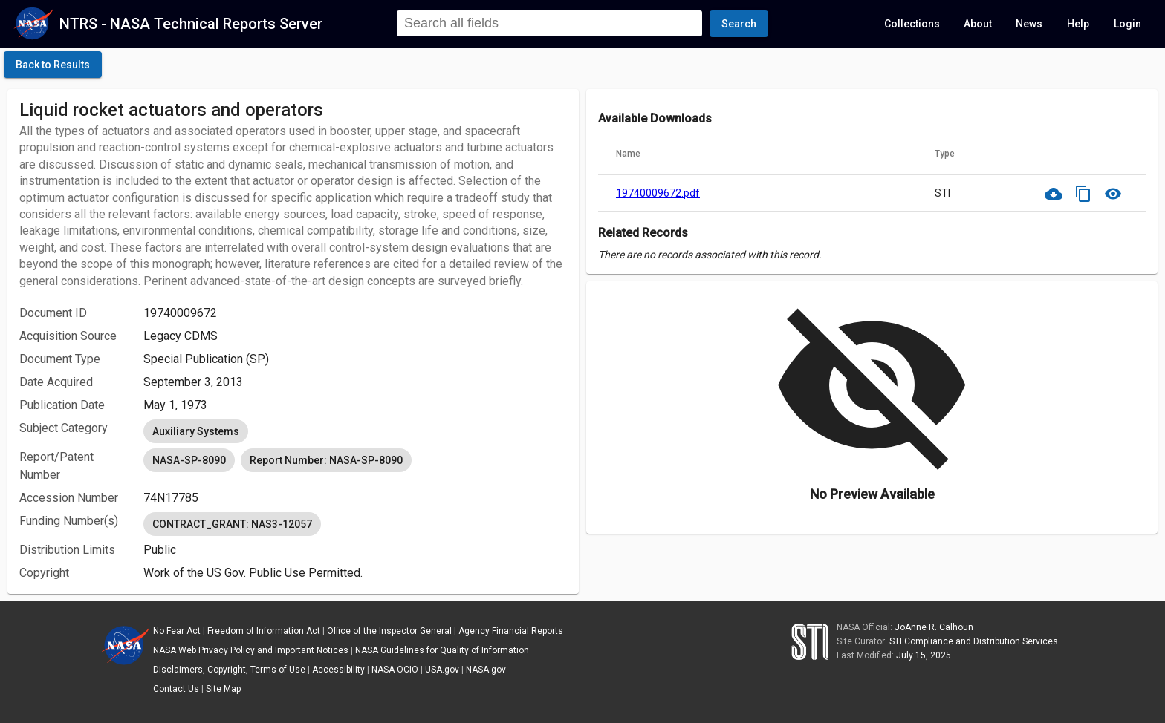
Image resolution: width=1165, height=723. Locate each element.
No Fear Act (177, 631)
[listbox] (355, 431)
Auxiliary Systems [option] (195, 431)
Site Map (223, 689)
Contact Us (176, 689)
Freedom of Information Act (263, 631)
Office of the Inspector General (389, 631)
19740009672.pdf (658, 193)
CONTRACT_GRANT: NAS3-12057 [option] (232, 524)
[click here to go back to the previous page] (53, 64)
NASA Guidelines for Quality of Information (442, 650)
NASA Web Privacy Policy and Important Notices (250, 650)
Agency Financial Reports (510, 631)
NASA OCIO (394, 669)
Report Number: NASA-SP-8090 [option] (326, 460)
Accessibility (338, 669)
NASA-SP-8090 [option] (189, 460)
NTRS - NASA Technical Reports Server (190, 24)
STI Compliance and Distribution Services (973, 641)
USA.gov (442, 669)
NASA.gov (486, 669)
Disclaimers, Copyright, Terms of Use (229, 669)
